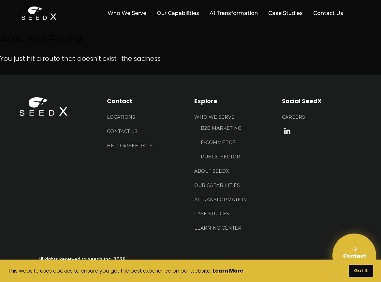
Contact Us (328, 13)
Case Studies (285, 13)
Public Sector (220, 157)
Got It (361, 270)
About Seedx (211, 171)
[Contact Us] (354, 255)
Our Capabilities (178, 13)
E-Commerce (218, 142)
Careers (293, 117)
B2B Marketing (221, 128)
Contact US (122, 131)
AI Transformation (234, 13)
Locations (121, 117)
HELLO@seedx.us (130, 146)
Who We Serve (214, 117)
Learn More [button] (227, 271)
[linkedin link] (287, 130)
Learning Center (218, 228)
